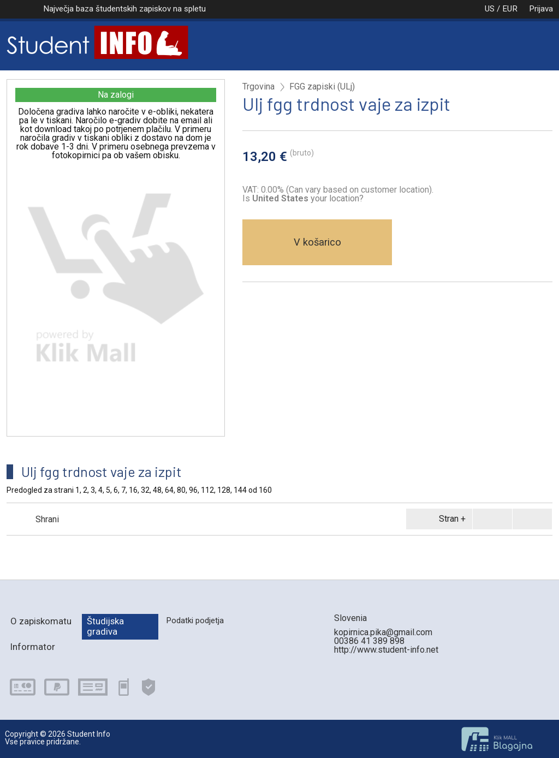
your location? (308, 198)
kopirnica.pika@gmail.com (383, 632)
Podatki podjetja (195, 620)
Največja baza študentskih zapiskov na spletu (124, 9)
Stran (437, 519)
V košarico (317, 242)
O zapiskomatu (41, 621)
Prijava (541, 9)
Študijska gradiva (105, 626)
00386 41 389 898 (369, 641)
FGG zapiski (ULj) (322, 86)
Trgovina (258, 86)
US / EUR (490, 8)
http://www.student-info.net (386, 649)
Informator (32, 646)
